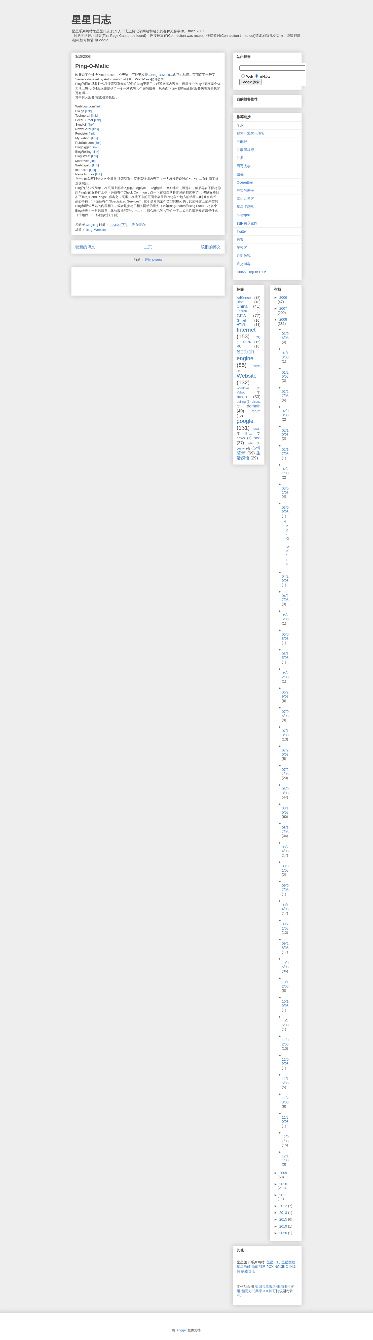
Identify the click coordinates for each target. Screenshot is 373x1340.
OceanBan (245, 182)
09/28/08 (285, 946)
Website (100, 230)
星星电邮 (244, 1267)
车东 (240, 125)
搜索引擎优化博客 (250, 133)
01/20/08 (285, 374)
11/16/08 (285, 1081)
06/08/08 (285, 636)
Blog (89, 230)
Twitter (242, 231)
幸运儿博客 (245, 198)
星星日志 (91, 19)
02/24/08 (285, 471)
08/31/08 (285, 868)
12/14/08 (285, 1158)
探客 (240, 239)
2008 (283, 319)
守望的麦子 (245, 191)
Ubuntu (256, 365)
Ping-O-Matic (92, 66)
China (242, 306)
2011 (283, 1195)
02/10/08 (285, 432)
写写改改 (244, 166)
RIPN (247, 342)
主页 (148, 247)
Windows (243, 388)
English (242, 311)
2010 (283, 1184)
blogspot (243, 215)
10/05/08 (285, 965)
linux (248, 433)
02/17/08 (285, 451)
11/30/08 (285, 1119)
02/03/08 (285, 413)
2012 (283, 1206)
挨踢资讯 (248, 1271)
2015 (283, 1219)
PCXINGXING (277, 1267)
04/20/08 (285, 578)
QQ (258, 337)
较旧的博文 (211, 247)
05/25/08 (285, 617)
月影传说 (244, 256)
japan (257, 428)
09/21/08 (285, 926)
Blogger (181, 1330)
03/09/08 (285, 509)
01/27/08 (285, 394)
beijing (241, 401)
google (245, 421)
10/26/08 (285, 1023)
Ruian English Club (251, 272)
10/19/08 (285, 1003)
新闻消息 (258, 1267)
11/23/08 (285, 1100)
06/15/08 (285, 656)
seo (257, 438)
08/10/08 (285, 810)
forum (256, 411)
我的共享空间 (247, 223)
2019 (283, 1226)
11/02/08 (285, 1042)
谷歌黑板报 (245, 150)
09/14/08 (285, 907)
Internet (246, 330)
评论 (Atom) (153, 260)
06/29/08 (285, 694)
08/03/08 (285, 791)
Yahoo (241, 392)
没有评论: (139, 225)
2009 (283, 1173)
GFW (241, 315)
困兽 (240, 174)
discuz (256, 401)
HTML (241, 325)
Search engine (245, 354)
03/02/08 (285, 490)
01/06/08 (285, 336)
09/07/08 (285, 888)
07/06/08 (285, 714)
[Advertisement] (133, 279)
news (241, 438)
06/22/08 (285, 675)
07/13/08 (285, 733)
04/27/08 (285, 598)
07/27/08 (285, 772)
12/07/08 (285, 1139)
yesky (241, 448)
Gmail (241, 320)
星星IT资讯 (245, 207)
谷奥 (240, 158)
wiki (250, 443)
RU (239, 346)
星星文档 (288, 1262)
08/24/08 (285, 849)
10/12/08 (285, 984)
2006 (283, 297)
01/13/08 (285, 355)
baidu (242, 397)
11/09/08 (285, 1061)
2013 (283, 1213)
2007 (283, 308)
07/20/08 (285, 752)
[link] (98, 106)
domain (254, 406)
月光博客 (244, 264)
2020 (283, 1233)
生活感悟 (249, 455)
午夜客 (242, 247)
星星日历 (273, 1262)
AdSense (244, 298)
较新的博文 (85, 247)
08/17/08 (285, 830)
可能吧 (242, 142)
